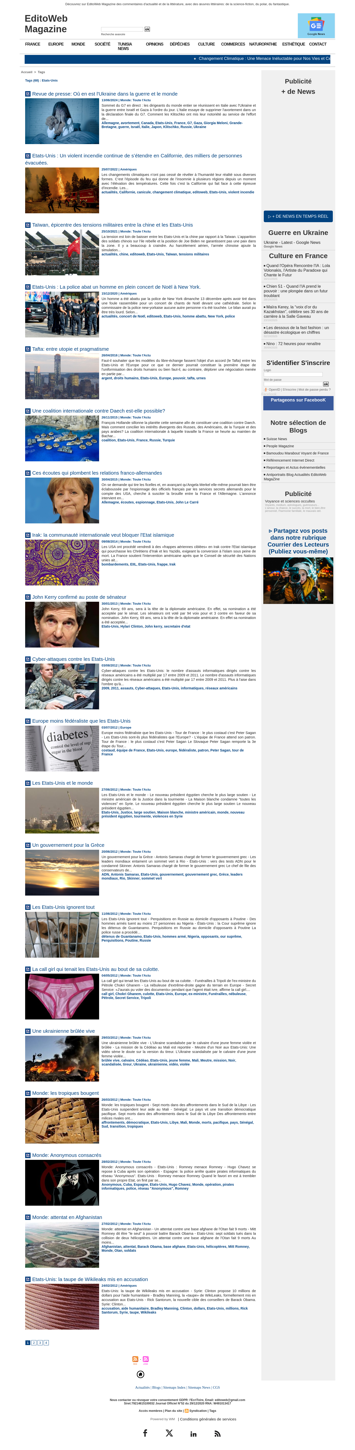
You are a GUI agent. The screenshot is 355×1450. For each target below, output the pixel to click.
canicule (141, 192)
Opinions (154, 44)
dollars (193, 1308)
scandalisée (238, 1060)
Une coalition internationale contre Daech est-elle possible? (110, 410)
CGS (215, 1387)
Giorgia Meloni (208, 123)
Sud (248, 1122)
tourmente (124, 816)
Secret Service (113, 1002)
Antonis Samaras (123, 874)
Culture (206, 44)
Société (102, 44)
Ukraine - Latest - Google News (291, 241)
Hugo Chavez (174, 1184)
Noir (223, 1060)
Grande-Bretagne (234, 123)
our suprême (222, 936)
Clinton (180, 1308)
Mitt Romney (229, 1246)
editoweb (193, 192)
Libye (169, 1122)
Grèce (215, 874)
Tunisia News (125, 46)
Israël (117, 126)
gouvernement (167, 874)
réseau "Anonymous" (129, 1188)
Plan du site (173, 1411)
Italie (127, 126)
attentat (127, 1246)
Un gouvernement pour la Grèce (74, 844)
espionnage (142, 502)
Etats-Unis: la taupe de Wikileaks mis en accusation (100, 1279)
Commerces (233, 44)
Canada (144, 123)
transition (109, 1126)
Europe (56, 44)
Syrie (105, 1312)
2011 (114, 688)
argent (106, 378)
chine (122, 254)
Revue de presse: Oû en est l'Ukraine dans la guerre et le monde (117, 93)
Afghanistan (111, 1246)
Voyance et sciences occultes (287, 500)
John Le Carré (181, 502)
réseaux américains (214, 688)
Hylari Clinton (129, 626)
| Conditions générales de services (204, 1419)
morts (199, 1122)
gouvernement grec (195, 874)
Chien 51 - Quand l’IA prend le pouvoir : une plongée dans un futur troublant (295, 288)
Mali (189, 1060)
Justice (124, 812)
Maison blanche (166, 812)
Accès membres (151, 1411)
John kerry (150, 626)
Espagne (138, 1184)
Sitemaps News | (199, 1387)
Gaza (191, 123)
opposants (203, 936)
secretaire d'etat (172, 626)
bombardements (114, 564)
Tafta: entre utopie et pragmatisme (77, 348)
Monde (78, 44)
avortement (128, 123)
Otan (105, 1250)
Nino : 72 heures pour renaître (292, 339)
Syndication (197, 1411)
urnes (194, 378)
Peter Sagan (212, 750)
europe (166, 750)
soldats (116, 1250)
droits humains (124, 378)
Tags (41, 72)
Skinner (114, 878)
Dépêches (180, 44)
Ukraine (178, 126)
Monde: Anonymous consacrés (72, 1154)
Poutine (107, 940)
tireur (106, 1064)
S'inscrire (287, 385)
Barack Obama (146, 1246)
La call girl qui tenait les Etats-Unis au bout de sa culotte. (106, 969)
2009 (105, 688)
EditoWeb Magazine (46, 23)
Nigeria (187, 936)
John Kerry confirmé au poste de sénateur (87, 596)
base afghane (170, 1246)
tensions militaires (188, 254)
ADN (105, 874)
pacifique (213, 1122)
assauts (125, 688)
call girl (107, 998)
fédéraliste (182, 750)
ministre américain (194, 812)
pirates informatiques (231, 1184)
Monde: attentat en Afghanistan (73, 1217)
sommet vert (131, 878)
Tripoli (130, 1002)
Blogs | (158, 1387)
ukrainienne (134, 1064)
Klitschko (151, 126)
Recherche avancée (113, 34)
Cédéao (139, 1060)
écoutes (126, 502)
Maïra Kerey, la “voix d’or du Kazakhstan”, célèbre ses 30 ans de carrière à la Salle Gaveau (295, 308)
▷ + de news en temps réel (298, 215)
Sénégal (237, 1122)
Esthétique (293, 44)
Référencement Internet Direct (292, 459)
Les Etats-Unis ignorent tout (68, 906)
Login (267, 366)
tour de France (235, 750)
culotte (145, 998)
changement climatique (167, 192)
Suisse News (277, 434)
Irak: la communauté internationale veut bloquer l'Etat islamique (115, 534)
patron (197, 750)
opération (206, 1184)
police (221, 316)
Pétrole (243, 998)
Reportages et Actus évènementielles (298, 467)
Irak (168, 564)
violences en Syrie (148, 816)
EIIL (131, 564)
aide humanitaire (132, 1308)
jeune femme (174, 1060)
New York (208, 316)
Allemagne (110, 123)
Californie (125, 192)
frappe (158, 564)
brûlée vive (110, 1060)
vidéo (149, 1064)
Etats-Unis (160, 123)
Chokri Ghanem (127, 998)
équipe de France (129, 750)
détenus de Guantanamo (120, 936)
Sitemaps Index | (175, 1387)
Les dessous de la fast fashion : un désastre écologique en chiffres (295, 326)
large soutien (142, 812)
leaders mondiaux (235, 874)
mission (213, 1060)
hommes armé (169, 936)
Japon (137, 126)
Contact (317, 44)
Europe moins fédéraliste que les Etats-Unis (89, 720)
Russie (165, 126)
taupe (115, 1312)
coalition (108, 440)
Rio (104, 878)
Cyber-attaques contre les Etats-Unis (80, 658)
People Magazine (281, 441)
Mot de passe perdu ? (310, 385)
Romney (153, 1188)
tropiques (125, 1126)
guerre (106, 126)
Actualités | (144, 1387)
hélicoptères (208, 1246)
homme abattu (188, 316)
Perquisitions (244, 936)
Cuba (126, 1184)
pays (225, 1122)
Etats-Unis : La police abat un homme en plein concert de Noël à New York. (131, 286)
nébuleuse (228, 998)
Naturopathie (263, 44)
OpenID (274, 385)
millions (224, 1308)
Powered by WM (162, 1419)
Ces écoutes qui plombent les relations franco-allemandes (108, 472)
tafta (185, 378)
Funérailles (210, 998)
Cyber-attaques (145, 688)
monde (215, 812)
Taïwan (167, 254)
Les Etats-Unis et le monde (67, 782)
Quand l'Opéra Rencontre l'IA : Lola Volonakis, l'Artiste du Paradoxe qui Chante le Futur (296, 268)
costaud (108, 750)
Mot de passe (273, 375)
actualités (109, 192)
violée (159, 1064)
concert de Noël (130, 316)
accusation (110, 1308)
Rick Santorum (242, 1308)
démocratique (135, 1122)
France (32, 44)
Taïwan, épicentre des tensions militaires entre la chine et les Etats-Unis (126, 224)
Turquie (164, 440)
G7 (184, 123)
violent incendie (232, 192)
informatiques (186, 688)
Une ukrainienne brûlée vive (69, 1030)
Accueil (26, 72)
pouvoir (174, 378)
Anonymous (111, 1184)
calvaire (126, 1060)
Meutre (199, 1060)
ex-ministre (191, 998)
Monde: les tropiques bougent (71, 1092)
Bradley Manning (160, 1308)
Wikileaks (129, 1312)
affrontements (112, 1122)
